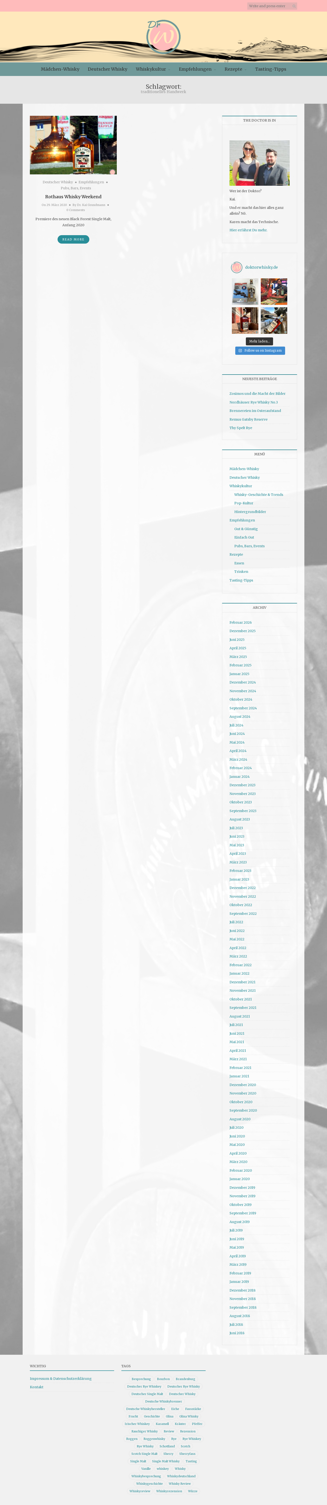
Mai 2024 (237, 742)
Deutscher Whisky (107, 69)
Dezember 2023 (242, 785)
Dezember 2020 (242, 1085)
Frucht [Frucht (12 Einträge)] (133, 1416)
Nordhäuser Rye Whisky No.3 (253, 402)
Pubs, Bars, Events (76, 188)
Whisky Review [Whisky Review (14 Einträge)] (180, 1483)
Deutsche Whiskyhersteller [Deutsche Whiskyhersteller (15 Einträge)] (145, 1409)
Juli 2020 (236, 1127)
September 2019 (242, 1213)
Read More (73, 239)
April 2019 (237, 1256)
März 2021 (238, 1059)
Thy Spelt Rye (240, 428)
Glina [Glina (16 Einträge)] (169, 1416)
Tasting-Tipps (270, 69)
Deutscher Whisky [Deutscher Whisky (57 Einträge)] (182, 1394)
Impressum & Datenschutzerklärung (61, 1378)
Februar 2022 (240, 965)
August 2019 (239, 1222)
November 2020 (242, 1093)
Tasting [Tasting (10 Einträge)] (191, 1461)
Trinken (241, 571)
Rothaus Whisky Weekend (73, 196)
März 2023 (238, 862)
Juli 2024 (236, 725)
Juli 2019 (236, 1230)
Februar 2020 (240, 1170)
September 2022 (243, 913)
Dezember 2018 (242, 1290)
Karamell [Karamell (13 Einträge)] (162, 1424)
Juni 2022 (237, 931)
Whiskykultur (151, 69)
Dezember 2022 (242, 888)
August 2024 (239, 716)
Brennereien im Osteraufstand (255, 411)
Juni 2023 (236, 836)
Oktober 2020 (240, 1102)
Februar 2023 (240, 871)
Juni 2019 (236, 1239)
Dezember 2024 (242, 682)
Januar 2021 (239, 1076)
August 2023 (239, 819)
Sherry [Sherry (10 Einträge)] (168, 1454)
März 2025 (238, 657)
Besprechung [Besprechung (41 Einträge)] (141, 1379)
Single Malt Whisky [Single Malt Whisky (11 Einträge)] (166, 1461)
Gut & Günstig (246, 529)
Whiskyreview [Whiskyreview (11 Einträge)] (140, 1491)
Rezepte (233, 69)
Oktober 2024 (240, 699)
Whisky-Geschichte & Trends (258, 495)
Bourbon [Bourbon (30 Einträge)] (163, 1379)
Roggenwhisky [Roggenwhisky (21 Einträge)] (154, 1439)
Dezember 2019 (242, 1187)
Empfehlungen (195, 69)
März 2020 (238, 1162)
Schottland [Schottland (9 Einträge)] (167, 1446)
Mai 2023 (236, 845)
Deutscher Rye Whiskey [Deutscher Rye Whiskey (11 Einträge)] (144, 1386)
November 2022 (242, 896)
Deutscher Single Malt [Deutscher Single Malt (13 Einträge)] (147, 1394)
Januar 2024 (239, 776)
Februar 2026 (240, 622)
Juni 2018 (236, 1333)
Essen (239, 563)
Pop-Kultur (243, 503)
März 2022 (238, 956)
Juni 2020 (237, 1136)
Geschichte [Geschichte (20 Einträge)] (152, 1416)
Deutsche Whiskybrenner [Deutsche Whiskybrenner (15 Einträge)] (163, 1401)
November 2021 (242, 990)
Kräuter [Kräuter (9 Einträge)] (180, 1424)
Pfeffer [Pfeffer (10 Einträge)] (197, 1424)
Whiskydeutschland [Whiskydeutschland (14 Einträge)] (181, 1476)
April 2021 (237, 1050)
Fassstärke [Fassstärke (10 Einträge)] (193, 1409)
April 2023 (237, 853)
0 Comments (75, 210)
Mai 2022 (236, 939)
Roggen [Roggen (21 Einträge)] (131, 1439)
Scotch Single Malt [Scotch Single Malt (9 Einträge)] (144, 1454)
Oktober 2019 (240, 1205)
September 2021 (242, 1008)
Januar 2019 (239, 1281)
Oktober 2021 (240, 999)
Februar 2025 (240, 665)
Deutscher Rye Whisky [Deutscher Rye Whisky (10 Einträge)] (183, 1386)
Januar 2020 (239, 1179)
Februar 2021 (240, 1068)
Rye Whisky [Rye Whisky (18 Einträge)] (145, 1446)
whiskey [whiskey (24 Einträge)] (163, 1469)
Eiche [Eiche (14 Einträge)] (175, 1409)
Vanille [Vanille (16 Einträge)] (146, 1469)
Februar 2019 (240, 1273)
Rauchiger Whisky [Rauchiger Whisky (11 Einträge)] (144, 1431)
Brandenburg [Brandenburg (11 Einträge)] (185, 1379)
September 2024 (243, 708)
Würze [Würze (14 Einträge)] (192, 1491)
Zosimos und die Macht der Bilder (257, 393)
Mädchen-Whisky (60, 69)
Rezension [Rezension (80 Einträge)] (188, 1431)
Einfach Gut (244, 537)
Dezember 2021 (242, 982)
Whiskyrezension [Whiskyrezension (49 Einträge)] (169, 1491)
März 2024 (238, 759)
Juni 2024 (237, 734)
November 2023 (242, 794)
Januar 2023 (239, 879)
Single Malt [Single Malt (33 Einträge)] (138, 1461)
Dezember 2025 (242, 631)
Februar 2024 (240, 768)
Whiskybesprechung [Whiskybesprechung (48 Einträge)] (146, 1476)
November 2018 (242, 1299)
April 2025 (237, 648)
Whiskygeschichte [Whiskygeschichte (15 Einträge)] (149, 1483)
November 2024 (242, 691)
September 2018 (242, 1307)
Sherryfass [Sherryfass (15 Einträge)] (187, 1454)
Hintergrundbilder (250, 512)
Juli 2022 (236, 922)
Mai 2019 (236, 1247)
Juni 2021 (236, 1033)
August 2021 (239, 1016)
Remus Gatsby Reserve (248, 419)
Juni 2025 (237, 639)
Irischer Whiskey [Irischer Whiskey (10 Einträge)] (137, 1424)
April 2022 (237, 948)
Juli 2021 (236, 1025)
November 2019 (242, 1196)
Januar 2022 (239, 973)
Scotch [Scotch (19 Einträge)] (185, 1446)
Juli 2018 (236, 1324)
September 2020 (243, 1110)
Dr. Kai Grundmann (91, 205)
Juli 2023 (236, 828)
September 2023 (242, 811)
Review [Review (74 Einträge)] (169, 1431)
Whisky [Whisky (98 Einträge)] (180, 1469)
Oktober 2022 (240, 905)
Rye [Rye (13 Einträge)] (174, 1439)
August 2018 (239, 1316)
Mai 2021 (236, 1042)
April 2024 (238, 751)
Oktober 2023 (240, 802)
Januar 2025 (239, 674)
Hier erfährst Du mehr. (248, 230)
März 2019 (238, 1264)
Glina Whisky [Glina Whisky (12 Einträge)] (188, 1416)
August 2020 (239, 1119)
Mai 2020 (237, 1144)
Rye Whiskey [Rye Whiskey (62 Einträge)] (192, 1439)
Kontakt (36, 1387)
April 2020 (238, 1153)
